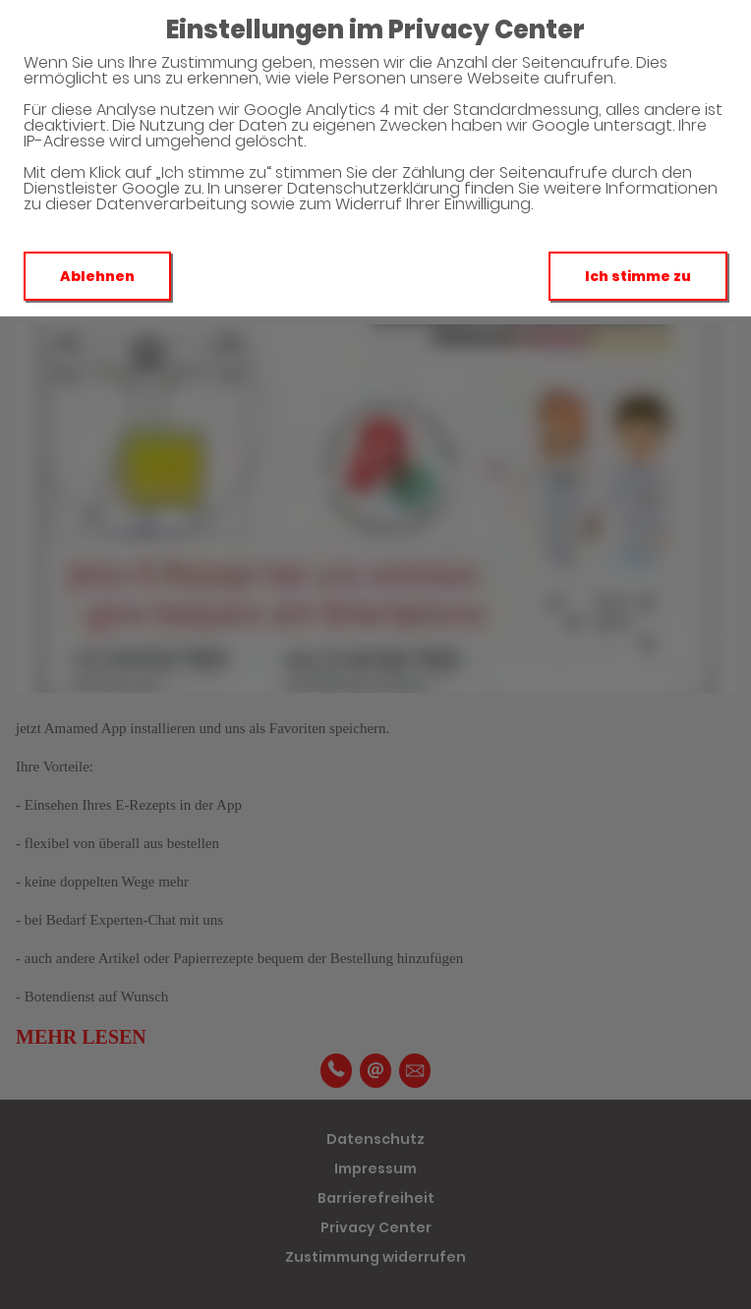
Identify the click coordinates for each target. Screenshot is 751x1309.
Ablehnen (97, 276)
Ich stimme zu (638, 276)
